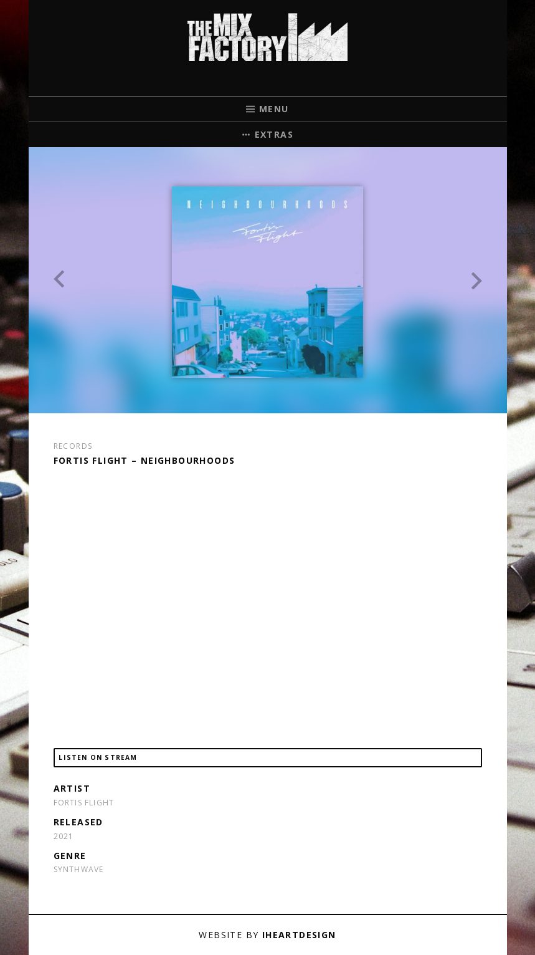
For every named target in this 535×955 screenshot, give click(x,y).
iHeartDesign (299, 935)
